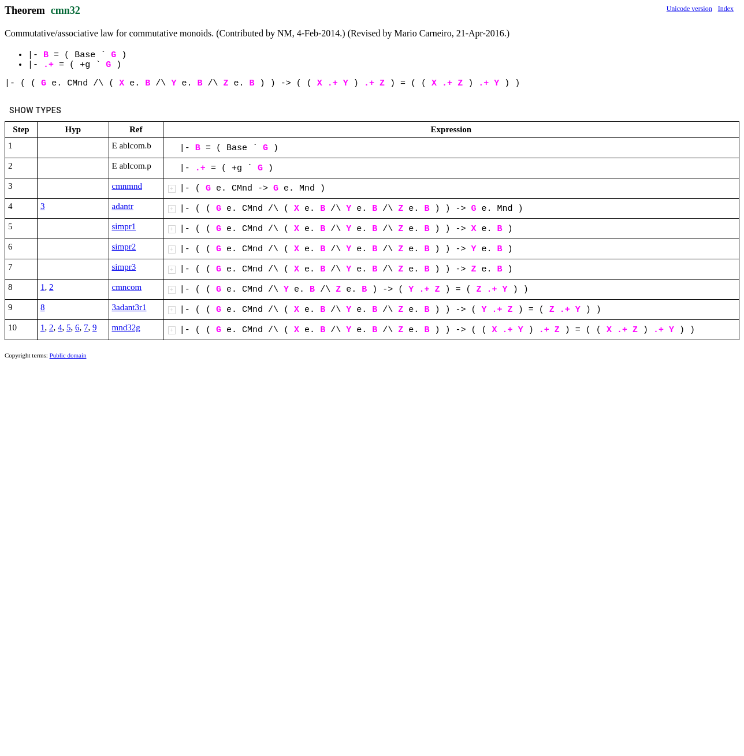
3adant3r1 (129, 307)
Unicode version (689, 9)
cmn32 (65, 10)
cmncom (127, 287)
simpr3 (124, 266)
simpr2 (124, 246)
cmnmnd (127, 186)
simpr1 (124, 226)
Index (726, 9)
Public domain (68, 355)
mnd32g (126, 327)
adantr (122, 206)
